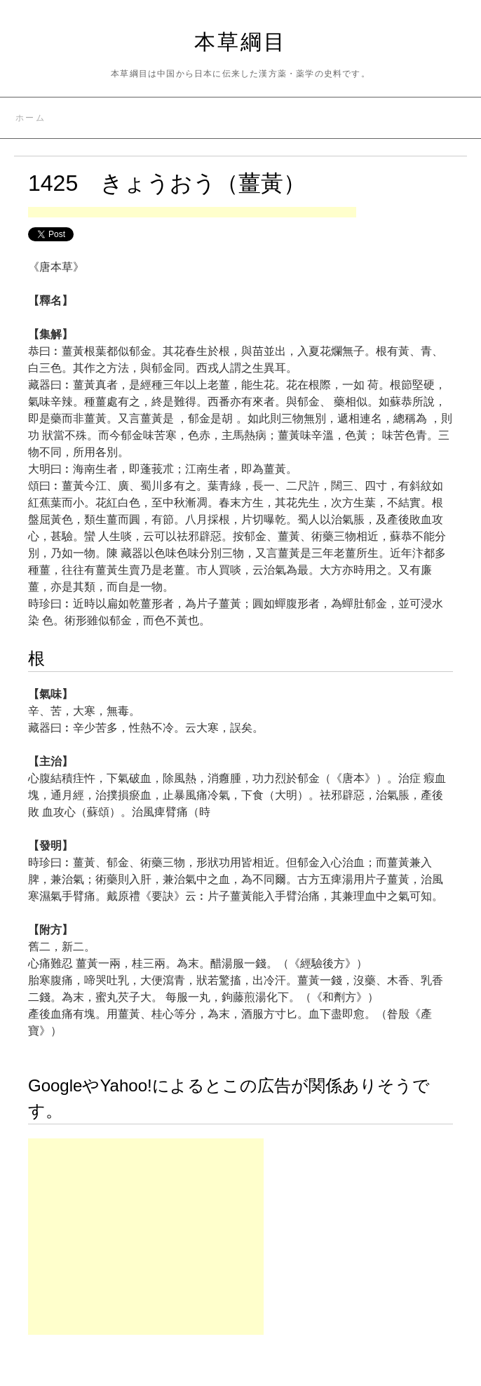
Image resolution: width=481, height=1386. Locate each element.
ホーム (30, 118)
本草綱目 (240, 41)
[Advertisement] (192, 213)
